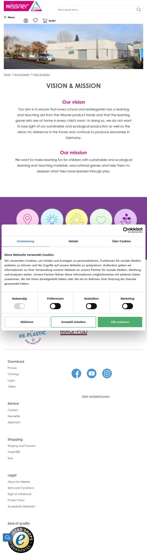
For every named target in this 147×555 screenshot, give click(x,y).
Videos (12, 386)
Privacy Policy (16, 500)
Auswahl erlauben (73, 322)
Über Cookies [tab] (121, 241)
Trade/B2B (14, 451)
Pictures (12, 367)
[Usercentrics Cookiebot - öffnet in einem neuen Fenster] (126, 230)
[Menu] (9, 17)
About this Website (19, 481)
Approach (14, 422)
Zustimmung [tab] (25, 241)
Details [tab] (73, 241)
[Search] (139, 9)
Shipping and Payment (21, 445)
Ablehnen (26, 322)
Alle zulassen (120, 322)
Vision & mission (41, 74)
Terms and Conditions (21, 487)
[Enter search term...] (95, 9)
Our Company (22, 74)
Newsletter (14, 416)
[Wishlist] (35, 21)
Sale (10, 458)
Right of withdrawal (19, 494)
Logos (11, 380)
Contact (13, 410)
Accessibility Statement (21, 506)
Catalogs (13, 374)
